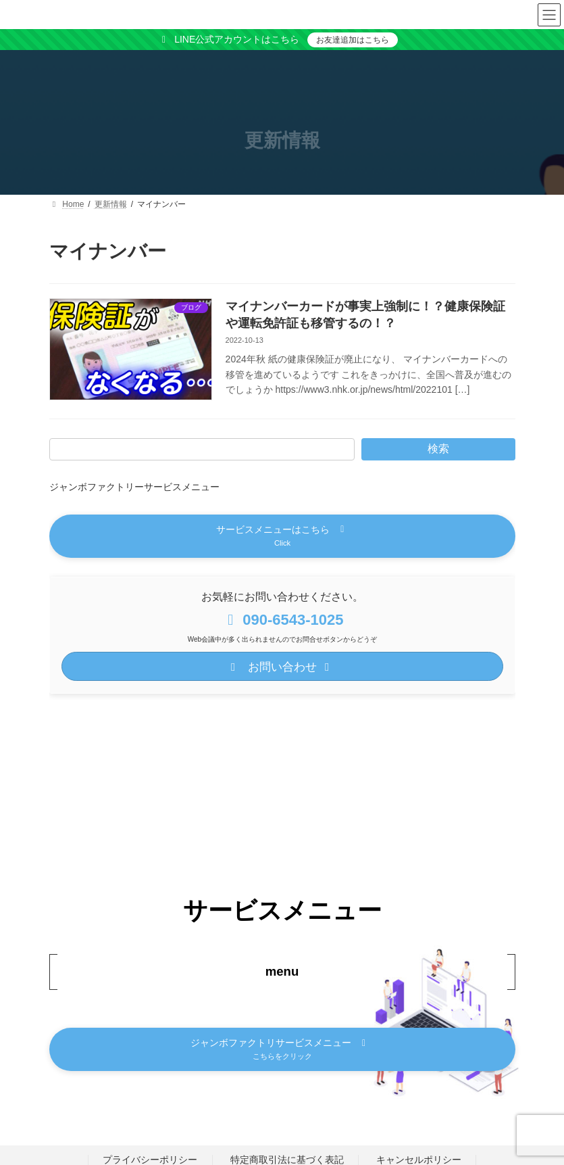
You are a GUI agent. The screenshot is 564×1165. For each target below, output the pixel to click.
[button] (282, 536)
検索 (438, 448)
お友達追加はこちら (352, 40)
